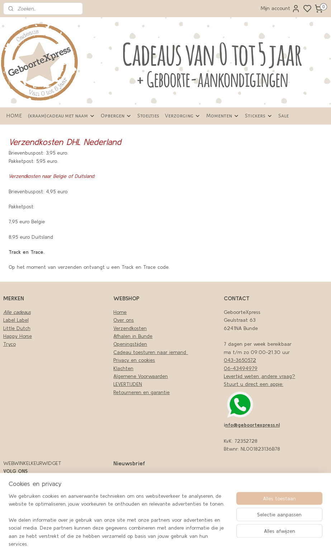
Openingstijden (130, 344)
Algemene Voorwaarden (140, 376)
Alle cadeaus (17, 312)
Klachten (123, 368)
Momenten (222, 116)
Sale (283, 115)
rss (237, 540)
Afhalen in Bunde (132, 336)
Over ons (123, 320)
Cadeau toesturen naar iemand (150, 352)
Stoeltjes (148, 115)
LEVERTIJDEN (127, 384)
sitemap (224, 540)
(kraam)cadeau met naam (61, 116)
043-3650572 (240, 360)
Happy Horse (17, 336)
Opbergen (116, 116)
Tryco (9, 344)
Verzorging (182, 116)
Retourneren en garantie (141, 392)
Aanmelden (132, 509)
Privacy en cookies (134, 360)
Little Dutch (16, 328)
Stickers (259, 116)
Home (120, 312)
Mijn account (280, 8)
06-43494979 (240, 368)
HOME (14, 115)
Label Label (16, 320)
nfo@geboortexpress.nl (252, 425)
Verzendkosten (130, 328)
